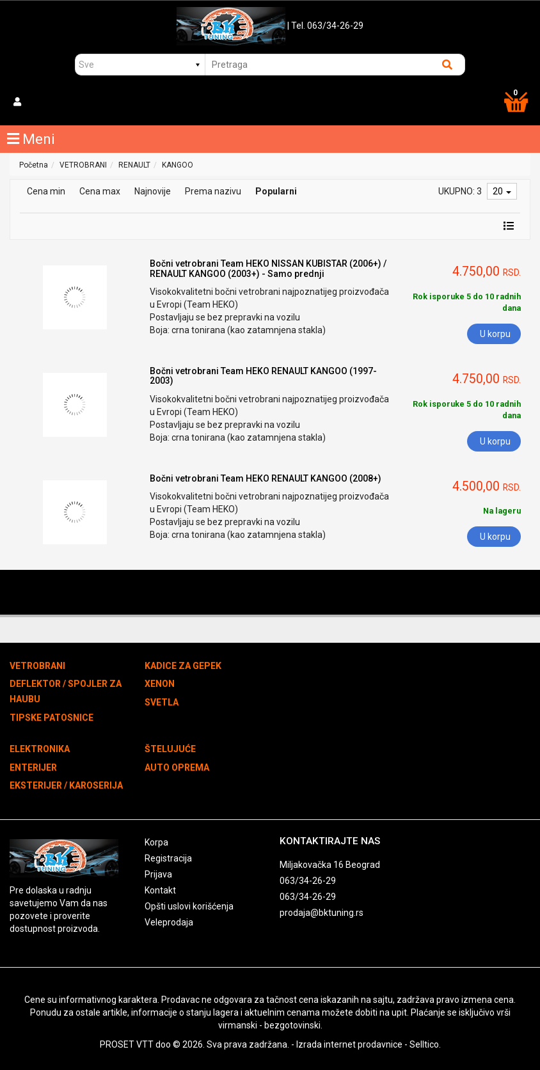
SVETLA (162, 702)
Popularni (276, 191)
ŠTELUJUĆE (170, 749)
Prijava (158, 874)
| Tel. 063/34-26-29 (325, 25)
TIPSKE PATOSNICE (51, 717)
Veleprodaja (169, 922)
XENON (160, 684)
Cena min (46, 191)
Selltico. (425, 1044)
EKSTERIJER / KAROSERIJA (66, 785)
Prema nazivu (213, 191)
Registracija (168, 858)
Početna (33, 165)
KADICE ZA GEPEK (183, 666)
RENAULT (134, 165)
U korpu (495, 334)
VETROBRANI (83, 165)
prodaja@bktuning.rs (321, 913)
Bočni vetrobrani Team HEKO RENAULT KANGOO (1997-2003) (263, 376)
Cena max (99, 191)
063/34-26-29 (308, 881)
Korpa (156, 842)
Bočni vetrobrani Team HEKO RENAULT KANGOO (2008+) (265, 478)
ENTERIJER (33, 767)
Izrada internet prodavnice (349, 1044)
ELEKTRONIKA (40, 749)
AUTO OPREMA (177, 767)
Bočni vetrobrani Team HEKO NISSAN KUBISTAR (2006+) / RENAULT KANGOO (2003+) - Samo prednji (268, 268)
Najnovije (152, 191)
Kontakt (160, 890)
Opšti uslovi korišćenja (189, 906)
